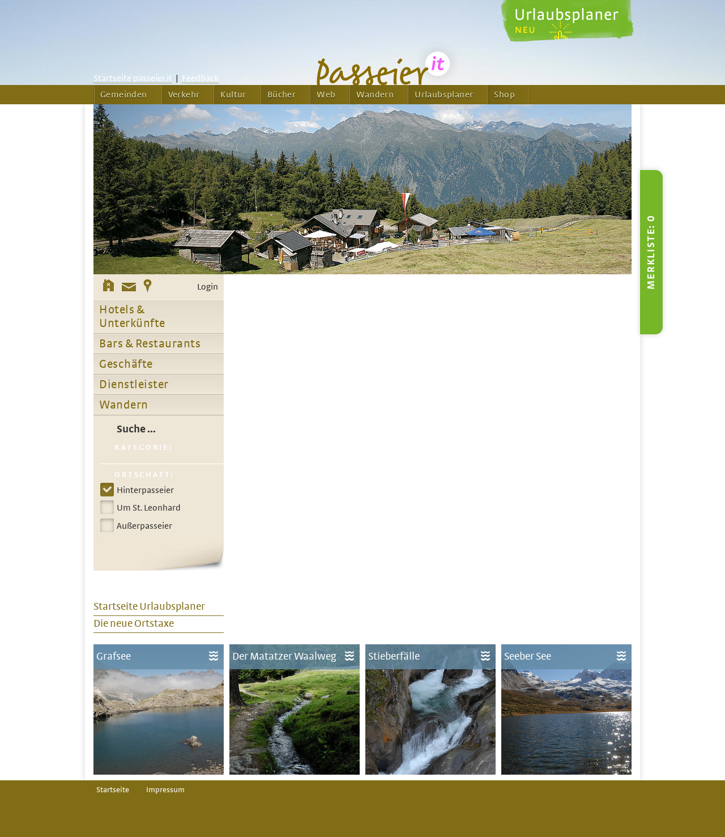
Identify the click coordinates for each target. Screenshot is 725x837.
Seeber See (527, 656)
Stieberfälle (394, 656)
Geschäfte (126, 364)
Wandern (375, 94)
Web (326, 94)
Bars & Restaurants (150, 344)
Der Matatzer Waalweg (284, 656)
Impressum (165, 790)
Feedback (200, 78)
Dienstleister (134, 384)
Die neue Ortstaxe (133, 623)
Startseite (112, 790)
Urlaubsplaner (444, 94)
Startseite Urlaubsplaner (149, 606)
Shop (504, 94)
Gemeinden (123, 94)
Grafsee (113, 656)
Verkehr (184, 94)
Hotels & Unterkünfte (132, 316)
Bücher (281, 94)
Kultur (233, 94)
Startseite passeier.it (132, 78)
